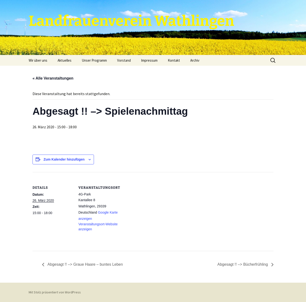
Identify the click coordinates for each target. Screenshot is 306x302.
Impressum (149, 60)
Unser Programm (94, 60)
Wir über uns (38, 60)
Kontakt (174, 60)
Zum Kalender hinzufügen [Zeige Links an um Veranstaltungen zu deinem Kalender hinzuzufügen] (64, 159)
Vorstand (124, 60)
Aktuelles (64, 60)
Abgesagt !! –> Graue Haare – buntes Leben (85, 264)
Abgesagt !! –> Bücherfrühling (243, 264)
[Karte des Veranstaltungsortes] (149, 205)
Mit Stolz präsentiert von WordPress (55, 292)
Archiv (194, 60)
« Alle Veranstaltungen (53, 78)
